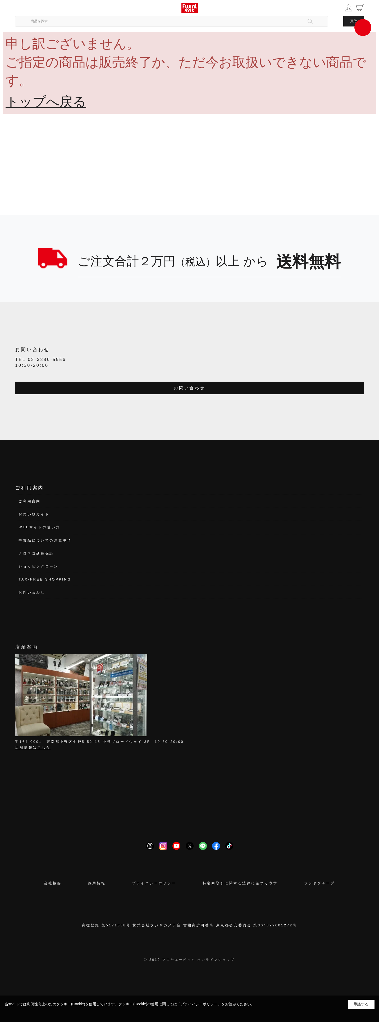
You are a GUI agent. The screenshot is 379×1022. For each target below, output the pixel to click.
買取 (353, 21)
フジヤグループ (319, 883)
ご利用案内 (30, 501)
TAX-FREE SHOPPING (45, 579)
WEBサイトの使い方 (39, 527)
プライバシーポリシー (154, 883)
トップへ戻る (46, 101)
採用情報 (97, 883)
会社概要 (53, 883)
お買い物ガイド (34, 514)
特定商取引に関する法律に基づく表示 (240, 883)
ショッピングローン (38, 566)
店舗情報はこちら (33, 747)
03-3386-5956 (47, 359)
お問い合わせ (189, 388)
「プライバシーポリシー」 (199, 1004)
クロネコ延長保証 (36, 553)
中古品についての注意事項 (45, 540)
